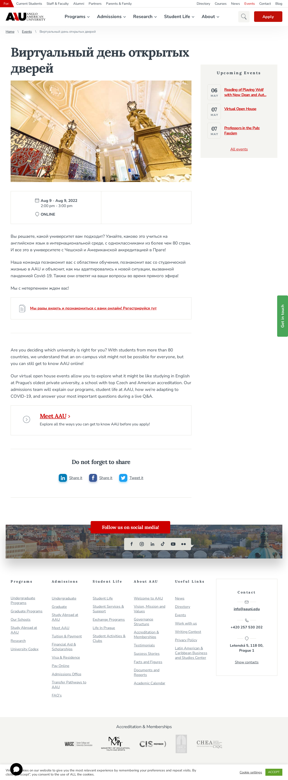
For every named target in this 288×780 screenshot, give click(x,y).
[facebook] (131, 545)
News (235, 3)
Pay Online (60, 667)
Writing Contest (188, 633)
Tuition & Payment (67, 637)
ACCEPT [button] (274, 772)
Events (249, 3)
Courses (221, 3)
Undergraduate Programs (23, 602)
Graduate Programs (26, 612)
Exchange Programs (109, 620)
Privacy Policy (186, 641)
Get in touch (282, 316)
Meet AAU (55, 416)
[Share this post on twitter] (131, 479)
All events (239, 149)
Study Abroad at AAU (24, 631)
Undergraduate (64, 599)
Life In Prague (104, 629)
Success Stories (147, 655)
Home (10, 31)
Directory (203, 3)
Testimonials (144, 646)
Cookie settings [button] (251, 772)
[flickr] (183, 545)
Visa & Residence (66, 658)
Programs (74, 17)
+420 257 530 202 (247, 625)
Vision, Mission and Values (149, 610)
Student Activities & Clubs (109, 639)
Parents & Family (119, 3)
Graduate (59, 608)
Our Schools (21, 620)
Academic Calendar (149, 684)
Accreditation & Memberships (146, 636)
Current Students (29, 3)
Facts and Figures (148, 663)
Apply (267, 16)
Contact (265, 3)
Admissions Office (66, 675)
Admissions (109, 17)
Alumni (78, 3)
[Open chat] (16, 769)
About (208, 17)
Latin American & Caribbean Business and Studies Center (191, 654)
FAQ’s (57, 696)
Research (142, 17)
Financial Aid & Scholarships (64, 648)
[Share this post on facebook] (100, 479)
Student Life (177, 17)
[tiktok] (162, 545)
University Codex (24, 650)
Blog (278, 3)
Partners (95, 3)
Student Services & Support (108, 610)
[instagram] (142, 545)
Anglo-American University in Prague (25, 17)
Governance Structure (143, 623)
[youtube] (173, 545)
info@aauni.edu (247, 607)
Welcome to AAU (148, 599)
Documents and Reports (146, 673)
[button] (242, 16)
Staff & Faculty (58, 3)
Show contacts (247, 663)
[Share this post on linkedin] (70, 479)
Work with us (186, 624)
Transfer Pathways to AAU (69, 686)
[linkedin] (152, 545)
